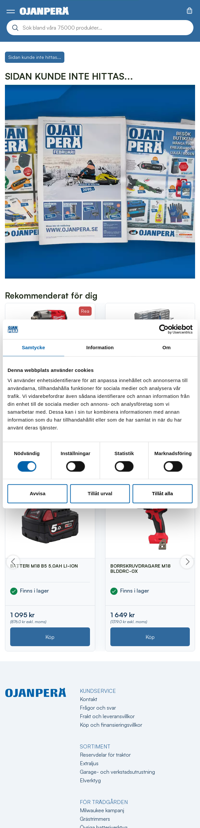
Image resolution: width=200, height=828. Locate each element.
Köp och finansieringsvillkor (111, 724)
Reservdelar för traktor (105, 754)
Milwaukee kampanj (102, 810)
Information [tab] (100, 347)
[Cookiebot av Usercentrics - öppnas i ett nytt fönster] (163, 329)
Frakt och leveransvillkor (107, 716)
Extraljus (89, 763)
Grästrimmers (95, 819)
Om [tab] (167, 347)
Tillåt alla (162, 494)
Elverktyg (90, 780)
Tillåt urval (100, 494)
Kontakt (88, 699)
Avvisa (37, 494)
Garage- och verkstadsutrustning (117, 771)
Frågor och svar (98, 707)
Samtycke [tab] (33, 347)
